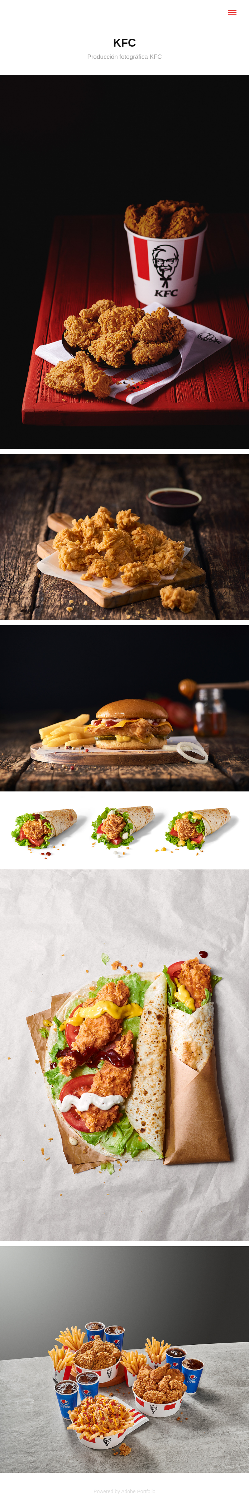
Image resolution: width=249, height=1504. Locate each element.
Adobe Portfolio (138, 1491)
